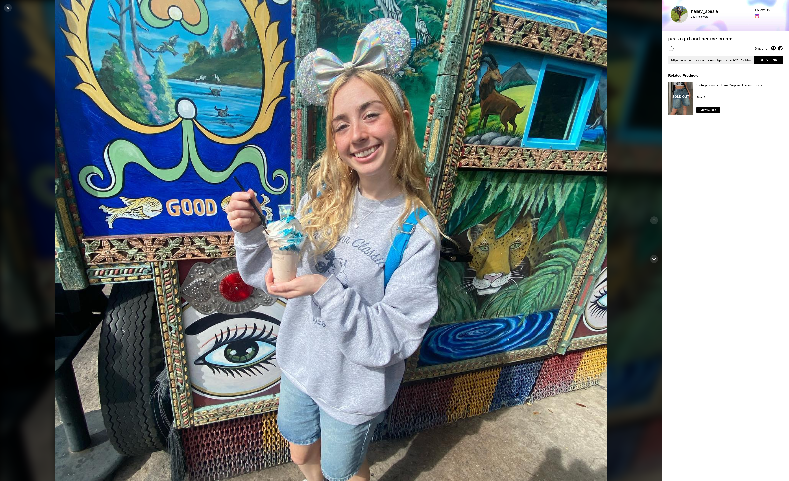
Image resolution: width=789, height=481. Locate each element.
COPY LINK (768, 60)
